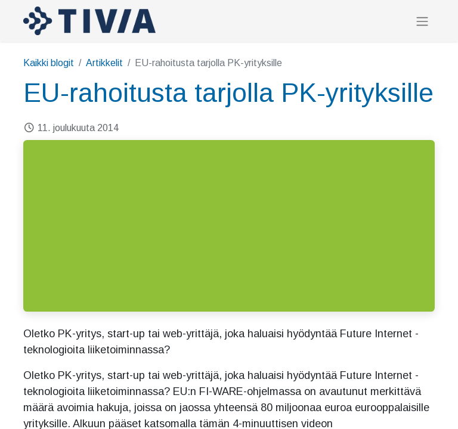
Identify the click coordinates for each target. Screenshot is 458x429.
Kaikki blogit (48, 63)
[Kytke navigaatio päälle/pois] (422, 21)
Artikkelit (104, 63)
